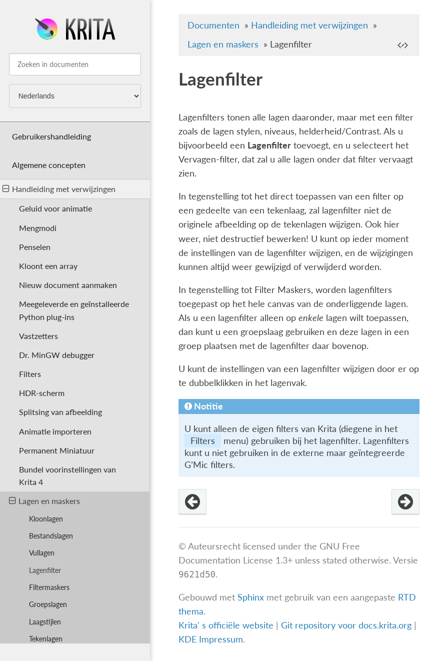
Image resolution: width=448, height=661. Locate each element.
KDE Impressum (210, 639)
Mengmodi (37, 227)
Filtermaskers (49, 587)
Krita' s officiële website (226, 625)
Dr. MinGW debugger (56, 355)
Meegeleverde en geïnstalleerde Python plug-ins (74, 310)
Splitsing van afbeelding (60, 411)
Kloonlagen (46, 518)
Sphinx (251, 597)
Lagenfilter (45, 570)
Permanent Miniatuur (56, 450)
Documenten (214, 25)
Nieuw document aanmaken (68, 285)
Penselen (34, 247)
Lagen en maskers (44, 501)
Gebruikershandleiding (51, 136)
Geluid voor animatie (55, 208)
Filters (30, 373)
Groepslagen (48, 604)
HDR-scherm (41, 393)
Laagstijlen (45, 622)
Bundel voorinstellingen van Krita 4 (67, 475)
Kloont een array (48, 265)
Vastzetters (38, 335)
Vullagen (41, 552)
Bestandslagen (51, 536)
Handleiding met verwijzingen (59, 189)
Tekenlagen (45, 638)
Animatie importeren (55, 431)
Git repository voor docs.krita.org (347, 625)
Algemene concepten (49, 165)
